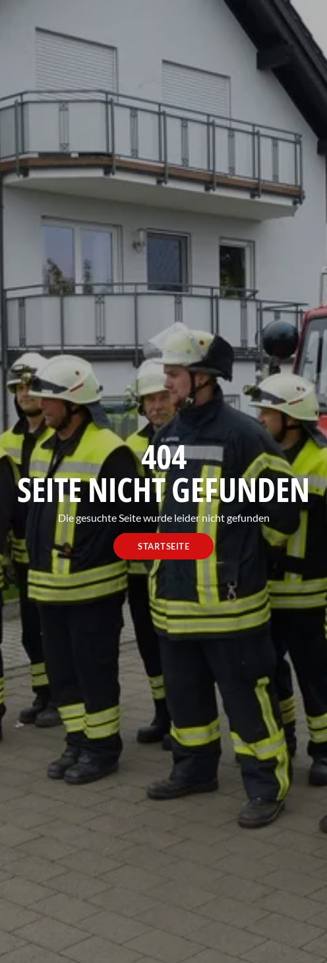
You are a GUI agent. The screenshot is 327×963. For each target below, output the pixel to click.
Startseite (163, 546)
